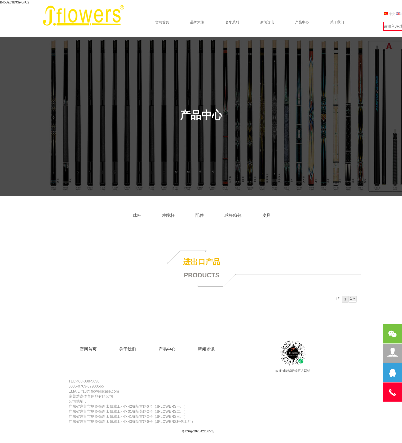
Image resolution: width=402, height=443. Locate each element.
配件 (199, 215)
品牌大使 (197, 22)
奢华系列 (232, 22)
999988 (354, 11)
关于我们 (337, 22)
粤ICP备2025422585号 (198, 431)
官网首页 (162, 22)
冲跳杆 (168, 215)
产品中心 (302, 22)
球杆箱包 (232, 215)
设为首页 (339, 11)
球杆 (137, 215)
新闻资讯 (267, 22)
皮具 (266, 215)
